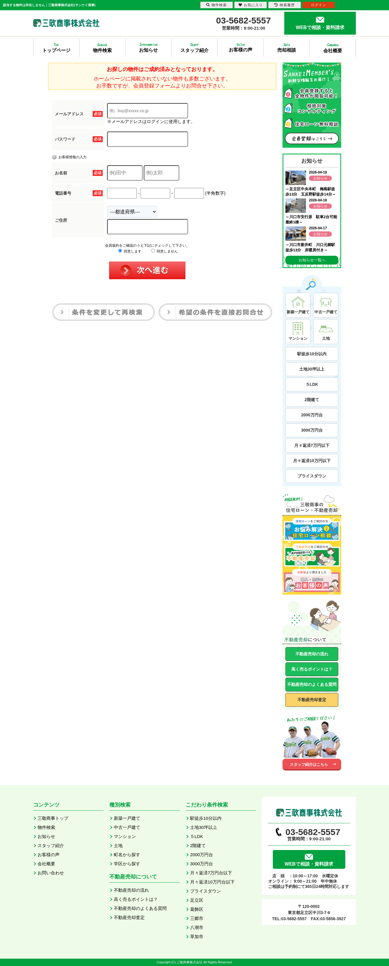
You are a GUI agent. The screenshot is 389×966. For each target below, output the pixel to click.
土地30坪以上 (311, 369)
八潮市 (196, 927)
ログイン (318, 5)
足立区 (196, 900)
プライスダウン (311, 476)
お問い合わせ (51, 872)
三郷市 (196, 918)
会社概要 (46, 863)
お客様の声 (49, 854)
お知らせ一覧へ (312, 260)
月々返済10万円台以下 (212, 881)
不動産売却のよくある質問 (311, 684)
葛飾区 (196, 909)
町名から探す (127, 854)
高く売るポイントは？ (311, 669)
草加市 (196, 936)
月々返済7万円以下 (311, 445)
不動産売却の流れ (311, 654)
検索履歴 (284, 5)
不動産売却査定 (311, 699)
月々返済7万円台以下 (211, 872)
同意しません (164, 251)
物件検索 (46, 827)
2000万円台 (311, 415)
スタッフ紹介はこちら (309, 764)
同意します (129, 251)
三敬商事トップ (53, 818)
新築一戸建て (127, 818)
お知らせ (46, 836)
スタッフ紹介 (51, 845)
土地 (118, 845)
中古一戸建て (127, 827)
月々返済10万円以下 (312, 460)
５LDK (312, 384)
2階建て (312, 399)
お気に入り (251, 5)
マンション (125, 836)
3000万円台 (311, 430)
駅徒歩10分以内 (312, 353)
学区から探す (127, 863)
